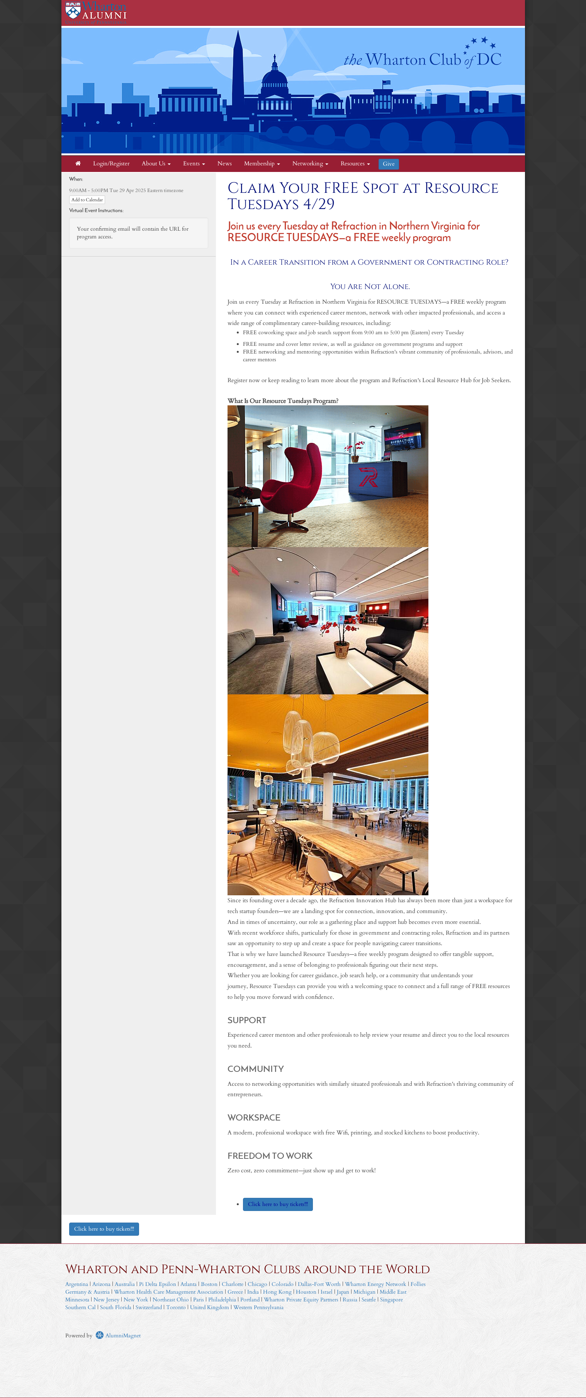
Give (389, 164)
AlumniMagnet (118, 1335)
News (224, 164)
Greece (235, 1292)
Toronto (176, 1307)
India (253, 1292)
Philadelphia (222, 1299)
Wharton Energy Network (375, 1284)
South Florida (115, 1307)
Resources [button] (355, 164)
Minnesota (77, 1299)
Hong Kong (277, 1292)
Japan (343, 1292)
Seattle (369, 1299)
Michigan (364, 1292)
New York (136, 1299)
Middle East (393, 1292)
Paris (198, 1299)
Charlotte (232, 1284)
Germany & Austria (87, 1292)
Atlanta (188, 1284)
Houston (306, 1292)
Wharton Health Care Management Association (168, 1292)
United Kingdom (209, 1307)
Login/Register (111, 164)
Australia (125, 1284)
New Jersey (107, 1299)
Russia (350, 1299)
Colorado (283, 1284)
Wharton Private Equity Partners (301, 1299)
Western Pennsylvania (258, 1307)
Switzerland (149, 1307)
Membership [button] (262, 164)
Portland (250, 1299)
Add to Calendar (87, 200)
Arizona (101, 1284)
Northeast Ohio (171, 1299)
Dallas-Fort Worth (319, 1284)
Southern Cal (80, 1307)
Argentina (76, 1284)
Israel (327, 1292)
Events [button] (194, 164)
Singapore (391, 1299)
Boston (209, 1284)
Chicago (257, 1284)
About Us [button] (156, 164)
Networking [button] (310, 164)
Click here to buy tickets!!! (104, 1229)
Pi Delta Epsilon (157, 1284)
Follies (418, 1284)
